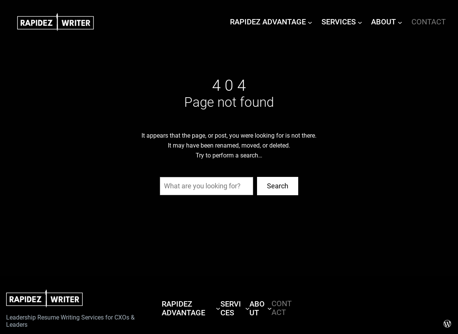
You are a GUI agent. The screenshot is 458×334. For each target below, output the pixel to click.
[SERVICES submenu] (360, 22)
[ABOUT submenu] (400, 22)
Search (277, 186)
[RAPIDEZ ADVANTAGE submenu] (310, 22)
